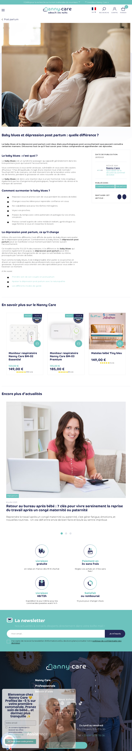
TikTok (81, 705)
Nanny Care (113, 168)
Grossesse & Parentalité (105, 186)
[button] (104, 9)
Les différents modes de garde (26, 286)
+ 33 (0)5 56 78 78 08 (93, 735)
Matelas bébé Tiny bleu (106, 353)
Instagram (69, 705)
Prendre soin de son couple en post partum (33, 277)
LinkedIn (75, 705)
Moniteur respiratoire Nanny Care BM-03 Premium (64, 356)
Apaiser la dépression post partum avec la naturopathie (38, 281)
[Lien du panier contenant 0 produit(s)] (123, 9)
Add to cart (37, 343)
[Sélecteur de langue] (94, 10)
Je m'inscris (115, 634)
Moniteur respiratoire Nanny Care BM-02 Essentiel (23, 356)
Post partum (121, 186)
